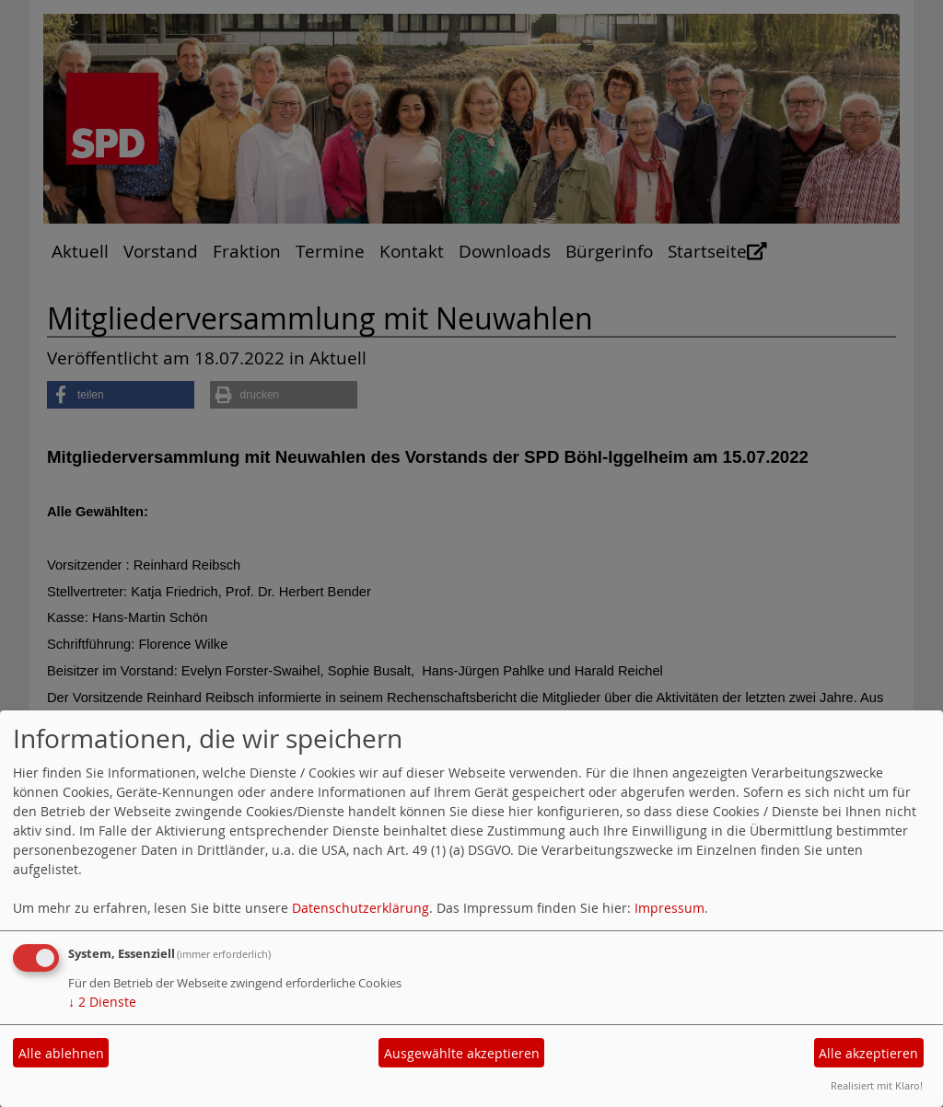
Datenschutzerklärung (360, 908)
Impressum (669, 908)
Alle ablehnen (61, 1053)
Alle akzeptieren (868, 1053)
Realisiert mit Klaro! (877, 1085)
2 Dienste (102, 1001)
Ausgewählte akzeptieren (462, 1053)
